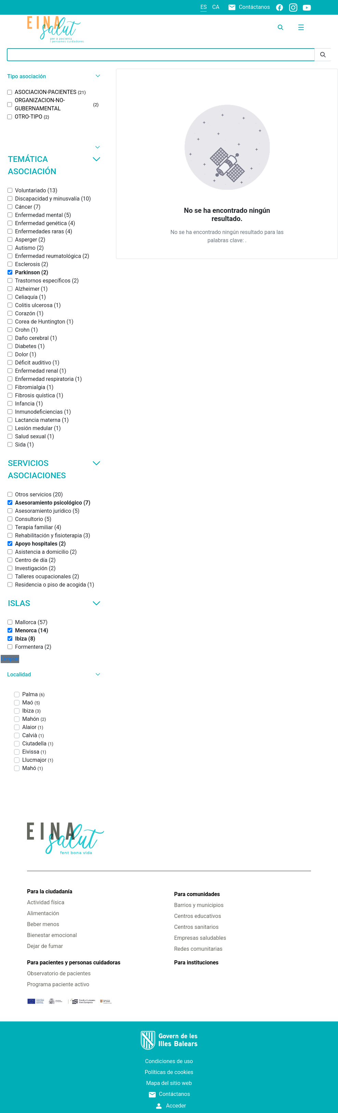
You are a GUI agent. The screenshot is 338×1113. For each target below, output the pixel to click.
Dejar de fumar (45, 946)
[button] (52, 76)
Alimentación (43, 913)
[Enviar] (322, 54)
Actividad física (45, 902)
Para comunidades (197, 894)
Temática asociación (54, 165)
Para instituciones (196, 962)
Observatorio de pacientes (59, 973)
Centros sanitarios (196, 927)
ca (215, 7)
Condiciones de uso (169, 1061)
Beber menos (43, 924)
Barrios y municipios (198, 905)
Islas (54, 603)
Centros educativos (197, 916)
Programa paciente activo (58, 984)
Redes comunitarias (198, 949)
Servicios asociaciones (54, 469)
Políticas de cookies (169, 1072)
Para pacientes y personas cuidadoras (73, 962)
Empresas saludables (200, 938)
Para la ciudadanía (49, 891)
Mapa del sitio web (169, 1083)
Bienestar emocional (52, 935)
